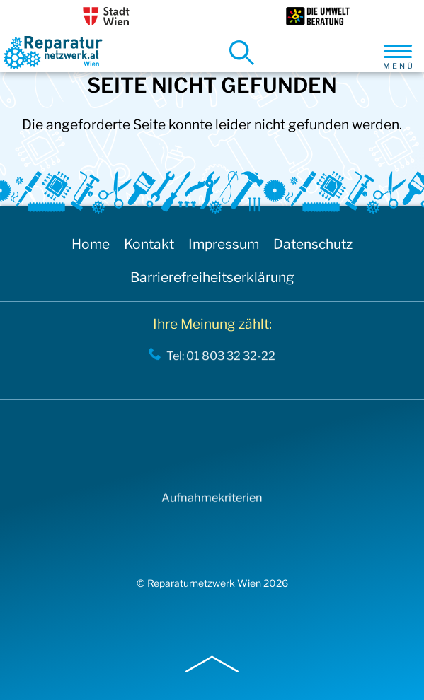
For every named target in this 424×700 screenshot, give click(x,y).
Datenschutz (313, 243)
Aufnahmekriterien (212, 501)
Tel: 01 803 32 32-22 (220, 358)
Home (90, 243)
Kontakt (149, 243)
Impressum (223, 243)
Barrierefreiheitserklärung (212, 277)
